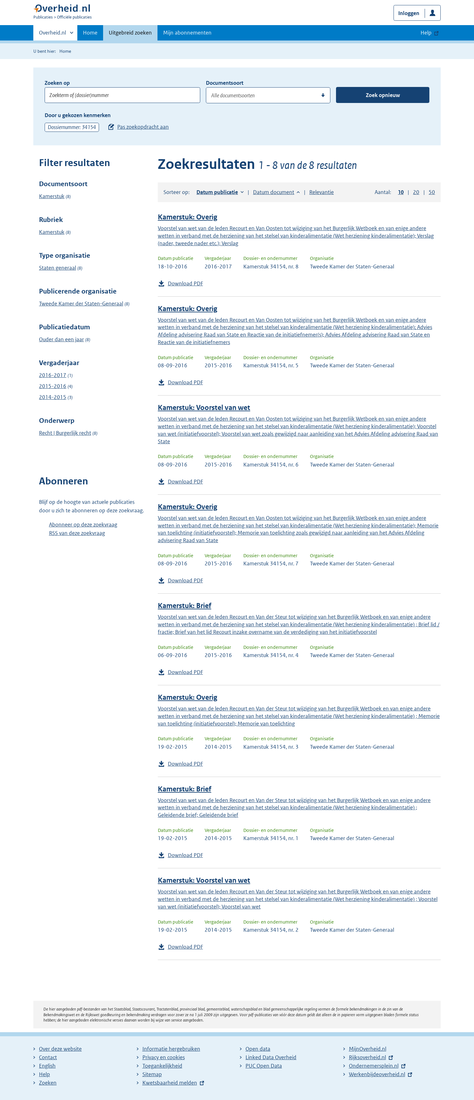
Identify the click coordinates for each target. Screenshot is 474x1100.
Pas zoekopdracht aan (143, 126)
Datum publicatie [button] (217, 192)
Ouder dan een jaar (61, 339)
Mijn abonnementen (187, 32)
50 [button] (432, 192)
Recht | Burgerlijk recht (65, 432)
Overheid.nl (52, 34)
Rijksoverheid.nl (367, 1057)
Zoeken (48, 1082)
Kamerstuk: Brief (184, 605)
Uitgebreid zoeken (130, 32)
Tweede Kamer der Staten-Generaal (81, 303)
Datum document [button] (273, 192)
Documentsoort (224, 83)
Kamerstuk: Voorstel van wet (204, 407)
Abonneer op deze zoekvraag (83, 524)
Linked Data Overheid (270, 1057)
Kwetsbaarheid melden (169, 1082)
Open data (257, 1048)
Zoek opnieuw (383, 95)
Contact (48, 1057)
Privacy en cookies (163, 1057)
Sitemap (152, 1074)
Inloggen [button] (408, 13)
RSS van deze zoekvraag (77, 533)
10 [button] (401, 192)
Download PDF (185, 283)
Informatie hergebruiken (171, 1048)
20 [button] (416, 192)
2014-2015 (52, 397)
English (47, 1065)
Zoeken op (57, 83)
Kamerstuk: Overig (187, 217)
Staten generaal (57, 267)
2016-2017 (52, 375)
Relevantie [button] (321, 192)
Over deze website (60, 1048)
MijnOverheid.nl (367, 1048)
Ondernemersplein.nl (374, 1065)
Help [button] (426, 32)
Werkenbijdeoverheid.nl (377, 1074)
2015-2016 (52, 386)
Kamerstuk (51, 196)
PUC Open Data (263, 1065)
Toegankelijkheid (162, 1065)
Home (90, 32)
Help (44, 1074)
